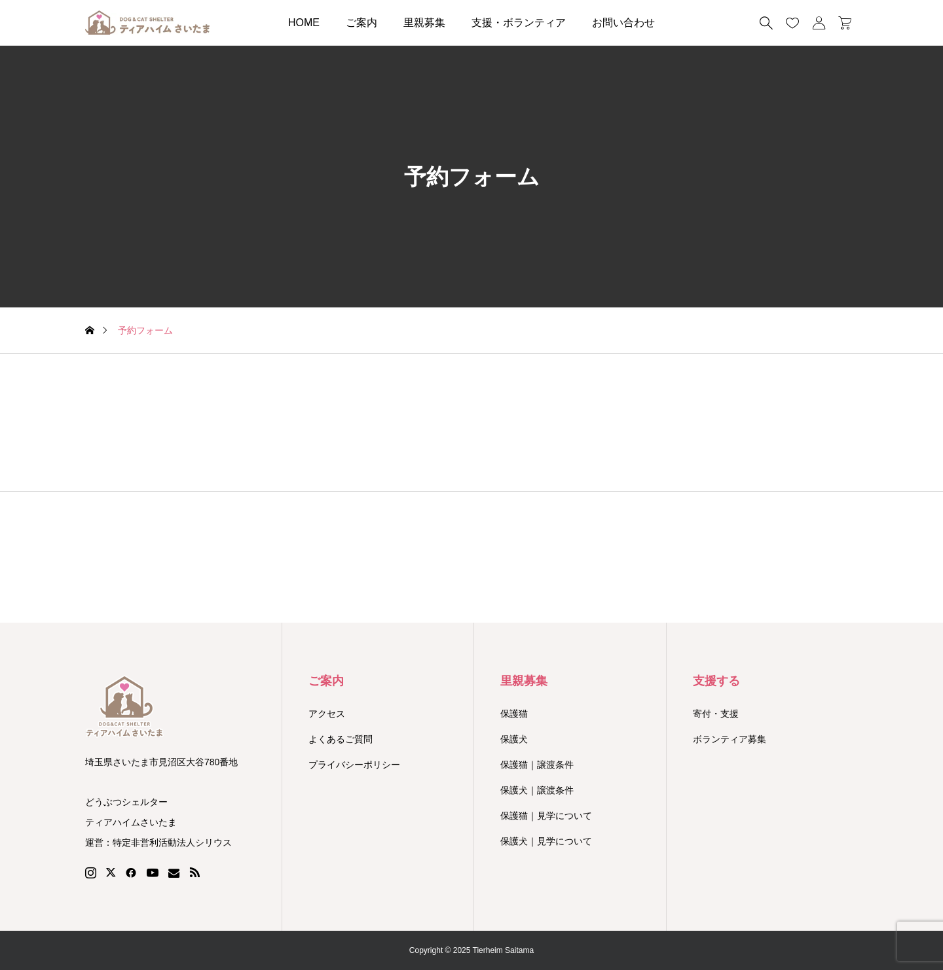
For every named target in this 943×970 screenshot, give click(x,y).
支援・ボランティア (519, 22)
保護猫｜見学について (546, 815)
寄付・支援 (716, 713)
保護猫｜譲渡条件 (537, 764)
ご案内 (361, 22)
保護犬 (514, 739)
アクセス (326, 713)
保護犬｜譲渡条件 (537, 790)
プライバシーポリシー (354, 764)
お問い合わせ (623, 22)
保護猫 (514, 713)
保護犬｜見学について (546, 841)
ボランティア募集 (729, 739)
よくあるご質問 (340, 739)
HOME (304, 22)
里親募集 (424, 22)
